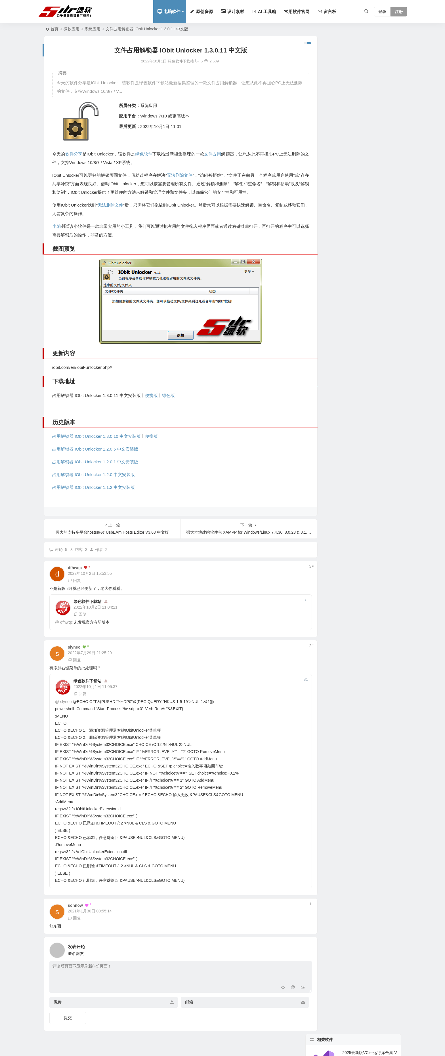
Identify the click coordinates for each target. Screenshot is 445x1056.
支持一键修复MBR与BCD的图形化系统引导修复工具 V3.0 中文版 (369, 87)
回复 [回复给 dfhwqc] (74, 580)
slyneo (66, 701)
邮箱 (181, 1002)
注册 (399, 11)
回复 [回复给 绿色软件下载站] (80, 614)
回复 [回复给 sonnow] (74, 918)
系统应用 (92, 29)
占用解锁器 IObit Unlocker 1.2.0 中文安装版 (93, 474)
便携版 (151, 395)
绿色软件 (143, 154)
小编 (56, 226)
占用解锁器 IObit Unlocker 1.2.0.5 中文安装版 (95, 449)
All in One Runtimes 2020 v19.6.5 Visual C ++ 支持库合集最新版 (369, 262)
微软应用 (71, 29)
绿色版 (168, 395)
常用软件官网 (297, 11)
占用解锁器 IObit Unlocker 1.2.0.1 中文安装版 (95, 461)
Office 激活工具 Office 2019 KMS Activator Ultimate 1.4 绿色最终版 (369, 313)
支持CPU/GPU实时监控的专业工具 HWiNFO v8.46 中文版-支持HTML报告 (369, 139)
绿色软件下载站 (87, 601)
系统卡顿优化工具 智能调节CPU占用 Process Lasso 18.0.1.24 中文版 (369, 113)
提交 (68, 1017)
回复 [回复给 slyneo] (74, 660)
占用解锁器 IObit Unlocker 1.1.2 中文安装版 (93, 487)
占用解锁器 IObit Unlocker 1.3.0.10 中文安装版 (96, 436)
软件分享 (73, 154)
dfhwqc (66, 622)
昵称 (58, 1002)
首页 (54, 29)
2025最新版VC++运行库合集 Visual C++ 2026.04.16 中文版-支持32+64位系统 (369, 61)
